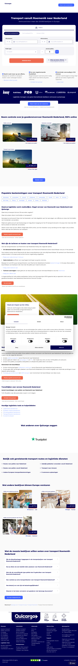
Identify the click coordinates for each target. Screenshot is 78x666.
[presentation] (24, 42)
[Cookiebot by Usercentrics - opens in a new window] (65, 317)
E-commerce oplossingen (50, 472)
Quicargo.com (14, 604)
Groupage (3, 632)
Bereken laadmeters (6, 645)
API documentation (52, 650)
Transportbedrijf (35, 643)
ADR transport (25, 373)
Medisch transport (21, 629)
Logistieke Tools (5, 643)
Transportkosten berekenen (11, 414)
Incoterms (49, 632)
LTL (27, 360)
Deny (16, 347)
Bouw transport (20, 632)
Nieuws (33, 645)
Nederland (31, 509)
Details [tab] (39, 321)
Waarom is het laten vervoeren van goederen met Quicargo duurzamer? (29, 591)
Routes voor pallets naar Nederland (14, 464)
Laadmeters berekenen (10, 408)
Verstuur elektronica (21, 638)
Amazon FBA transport (22, 647)
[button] (39, 180)
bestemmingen (55, 263)
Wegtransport (4, 638)
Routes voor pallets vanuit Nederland (15, 468)
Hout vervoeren (20, 640)
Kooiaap (5, 373)
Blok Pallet (34, 633)
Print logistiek (20, 637)
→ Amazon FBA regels (32, 169)
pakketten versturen (25, 367)
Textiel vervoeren (20, 641)
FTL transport (4, 635)
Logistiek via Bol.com (22, 648)
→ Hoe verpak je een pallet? (30, 143)
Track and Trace (5, 640)
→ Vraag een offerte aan (9, 273)
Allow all (61, 347)
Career (48, 633)
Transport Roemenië (32, 604)
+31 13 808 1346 (66, 636)
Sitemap (49, 635)
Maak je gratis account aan (12, 234)
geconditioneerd (14, 373)
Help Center (50, 647)
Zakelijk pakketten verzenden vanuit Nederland (57, 464)
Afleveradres (44, 38)
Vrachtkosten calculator (7, 648)
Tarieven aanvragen (52, 630)
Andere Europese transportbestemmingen (17, 472)
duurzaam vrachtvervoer (37, 641)
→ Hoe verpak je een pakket (68, 143)
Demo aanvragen (51, 629)
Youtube (73, 660)
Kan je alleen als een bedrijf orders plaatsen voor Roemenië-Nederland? (29, 567)
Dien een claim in (51, 652)
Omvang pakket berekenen (11, 412)
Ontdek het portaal (10, 398)
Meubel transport (20, 630)
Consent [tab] (16, 321)
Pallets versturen (5, 630)
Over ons (33, 629)
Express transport (5, 629)
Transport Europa (23, 604)
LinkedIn (66, 660)
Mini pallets (34, 635)
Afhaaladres (8, 38)
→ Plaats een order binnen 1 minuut (12, 257)
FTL (31, 360)
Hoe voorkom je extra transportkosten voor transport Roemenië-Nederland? (30, 580)
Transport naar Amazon (49, 468)
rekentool (62, 270)
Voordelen (34, 640)
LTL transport (4, 633)
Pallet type (8, 48)
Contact (49, 644)
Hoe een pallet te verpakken (54, 648)
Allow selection (39, 347)
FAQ (48, 645)
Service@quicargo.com (68, 635)
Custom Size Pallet (36, 637)
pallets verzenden (12, 358)
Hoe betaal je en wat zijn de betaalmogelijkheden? (22, 585)
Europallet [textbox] (9, 51)
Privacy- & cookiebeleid (68, 647)
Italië (36, 509)
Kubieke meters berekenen (11, 410)
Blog (32, 630)
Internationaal (4, 637)
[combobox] (8, 42)
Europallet (34, 632)
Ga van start (7, 283)
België (68, 509)
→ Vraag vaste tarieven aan (10, 267)
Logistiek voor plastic (21, 635)
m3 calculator (4, 647)
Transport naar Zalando (22, 650)
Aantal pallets (50, 48)
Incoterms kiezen (8, 416)
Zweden (29, 535)
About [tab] (62, 321)
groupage (23, 360)
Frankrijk (73, 509)
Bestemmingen (35, 638)
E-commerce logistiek (22, 633)
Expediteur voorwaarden (68, 645)
